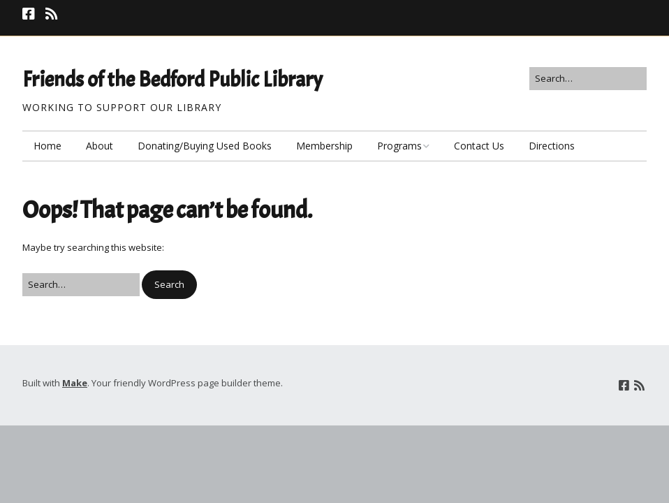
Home (47, 145)
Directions (552, 145)
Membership (324, 145)
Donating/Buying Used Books (205, 145)
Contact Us (479, 145)
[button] (169, 284)
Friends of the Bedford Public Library (172, 79)
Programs (399, 145)
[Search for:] (588, 78)
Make (74, 383)
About (99, 145)
